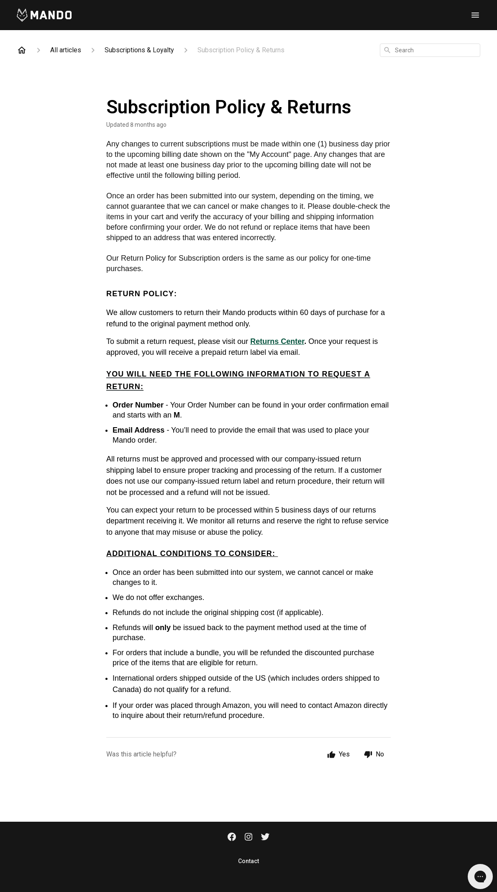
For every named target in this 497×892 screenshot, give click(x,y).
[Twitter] (265, 837)
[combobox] (430, 50)
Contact (248, 861)
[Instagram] (248, 837)
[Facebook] (232, 837)
